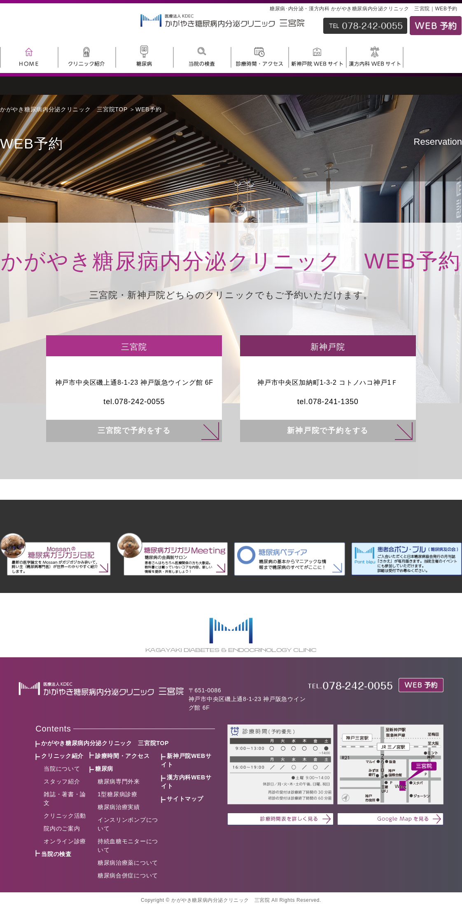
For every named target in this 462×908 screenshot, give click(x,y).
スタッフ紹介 (62, 781)
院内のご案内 (62, 828)
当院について (62, 768)
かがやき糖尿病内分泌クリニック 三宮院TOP (64, 109)
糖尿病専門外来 (119, 781)
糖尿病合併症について (128, 875)
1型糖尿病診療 (118, 794)
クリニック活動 (65, 815)
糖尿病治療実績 (119, 807)
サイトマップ (185, 798)
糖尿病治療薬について (128, 862)
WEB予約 (148, 109)
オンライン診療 (65, 841)
